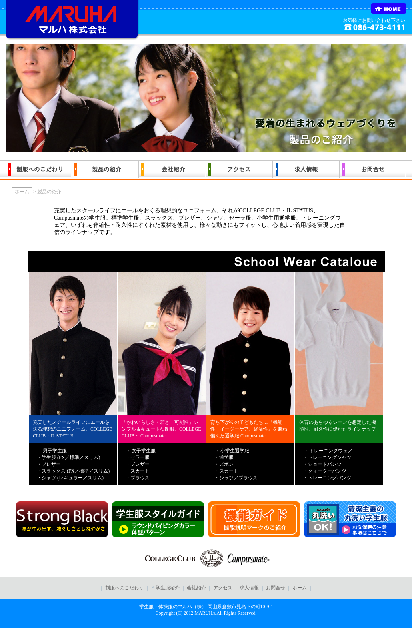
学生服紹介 (168, 588)
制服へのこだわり (124, 588)
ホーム (22, 191)
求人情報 (249, 588)
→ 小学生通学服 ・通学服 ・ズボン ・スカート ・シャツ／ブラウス (236, 464)
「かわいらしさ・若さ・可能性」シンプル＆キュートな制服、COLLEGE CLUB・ (161, 429)
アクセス (222, 588)
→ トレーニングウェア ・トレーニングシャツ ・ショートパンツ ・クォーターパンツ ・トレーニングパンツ (327, 464)
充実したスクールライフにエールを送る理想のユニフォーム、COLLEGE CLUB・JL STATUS (72, 429)
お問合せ (276, 588)
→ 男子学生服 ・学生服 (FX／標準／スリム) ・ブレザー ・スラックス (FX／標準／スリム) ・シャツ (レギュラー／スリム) (73, 464)
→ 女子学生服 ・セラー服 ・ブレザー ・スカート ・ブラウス (141, 464)
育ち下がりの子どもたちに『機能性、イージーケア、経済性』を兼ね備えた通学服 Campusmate (248, 429)
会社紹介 (196, 588)
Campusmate (152, 436)
